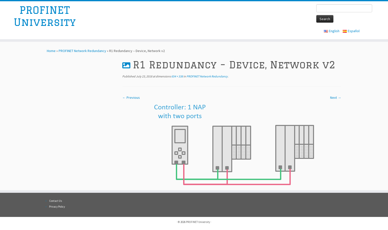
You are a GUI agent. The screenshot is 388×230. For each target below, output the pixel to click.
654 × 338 (177, 76)
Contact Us (55, 201)
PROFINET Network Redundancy (82, 51)
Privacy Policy (57, 206)
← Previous (131, 97)
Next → (335, 97)
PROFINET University (45, 16)
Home (51, 51)
